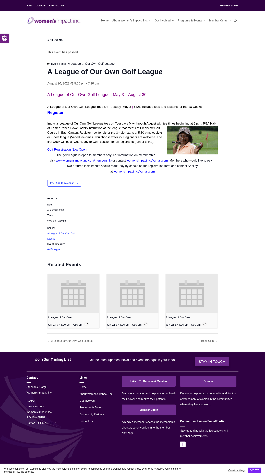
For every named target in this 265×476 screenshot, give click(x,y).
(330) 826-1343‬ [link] (35, 406)
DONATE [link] (40, 5)
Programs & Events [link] (190, 20)
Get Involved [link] (163, 20)
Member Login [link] (149, 409)
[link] (4, 38)
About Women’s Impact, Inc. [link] (130, 20)
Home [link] (105, 20)
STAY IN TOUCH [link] (212, 361)
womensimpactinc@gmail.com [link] (147, 160)
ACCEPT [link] (254, 470)
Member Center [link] (218, 20)
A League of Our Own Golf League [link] (72, 340)
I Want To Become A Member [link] (148, 381)
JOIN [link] (29, 5)
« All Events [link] (55, 40)
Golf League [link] (53, 249)
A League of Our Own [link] (59, 317)
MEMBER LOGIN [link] (229, 5)
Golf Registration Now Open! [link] (67, 149)
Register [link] (55, 112)
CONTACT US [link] (57, 5)
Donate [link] (208, 381)
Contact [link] (31, 400)
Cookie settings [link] (236, 470)
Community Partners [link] (91, 414)
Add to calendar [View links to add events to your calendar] (65, 183)
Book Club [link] (207, 340)
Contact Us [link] (86, 421)
